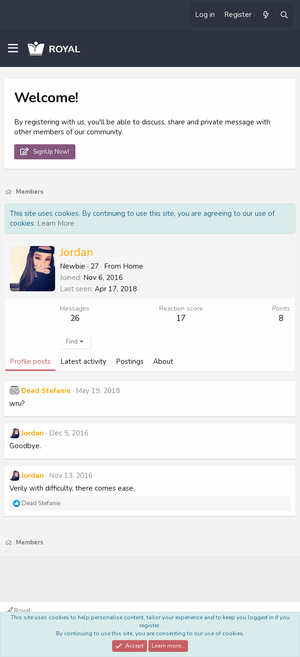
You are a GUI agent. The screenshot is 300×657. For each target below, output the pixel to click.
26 (75, 318)
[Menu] (13, 48)
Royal (19, 611)
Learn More (55, 223)
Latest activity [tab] (83, 361)
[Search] (284, 15)
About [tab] (163, 361)
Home (133, 266)
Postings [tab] (130, 361)
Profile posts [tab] (30, 361)
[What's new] (265, 15)
